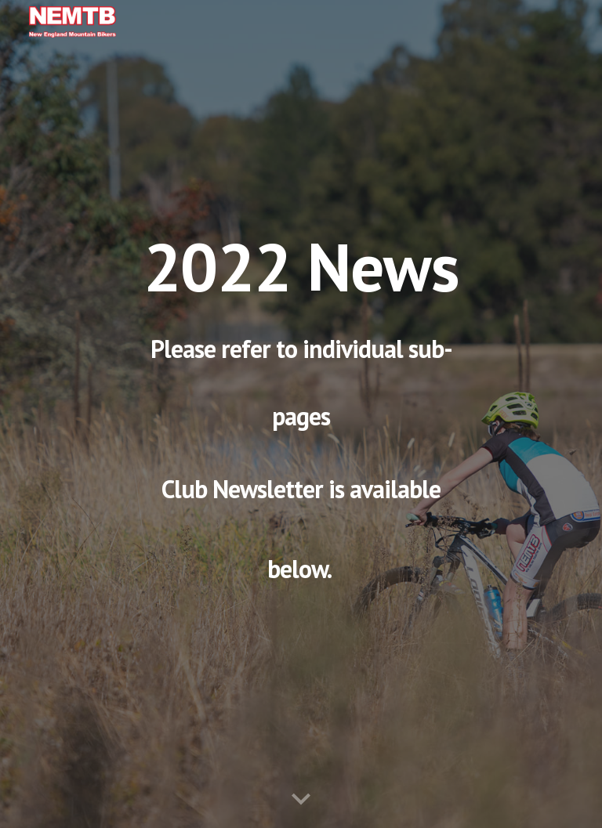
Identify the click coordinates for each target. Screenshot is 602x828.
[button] (301, 800)
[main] (301, 414)
